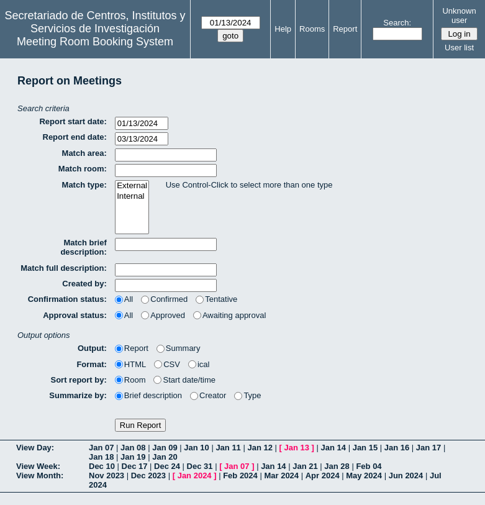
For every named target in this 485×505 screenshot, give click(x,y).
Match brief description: (83, 247)
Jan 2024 (195, 475)
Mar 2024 (281, 475)
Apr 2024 (323, 475)
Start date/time (184, 379)
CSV (167, 364)
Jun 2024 (406, 475)
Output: (92, 348)
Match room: (82, 168)
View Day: (35, 447)
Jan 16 (396, 447)
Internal (132, 196)
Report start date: (72, 121)
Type (247, 395)
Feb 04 (368, 466)
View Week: (38, 466)
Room (130, 379)
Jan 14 (333, 447)
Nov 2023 (106, 475)
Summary (178, 348)
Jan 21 (304, 466)
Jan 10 (196, 447)
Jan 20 (164, 457)
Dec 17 (135, 466)
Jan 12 (259, 447)
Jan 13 (296, 447)
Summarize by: (77, 395)
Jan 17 (428, 447)
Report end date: (75, 137)
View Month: (39, 475)
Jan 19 (132, 457)
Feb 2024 (240, 475)
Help (282, 29)
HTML (130, 364)
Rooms (312, 29)
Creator (208, 395)
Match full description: (63, 268)
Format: (91, 364)
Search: (397, 22)
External (132, 186)
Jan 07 (101, 447)
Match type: (84, 184)
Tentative (216, 299)
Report (345, 29)
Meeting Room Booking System (95, 41)
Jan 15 (365, 447)
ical (199, 364)
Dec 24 (167, 466)
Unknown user (459, 15)
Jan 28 (336, 466)
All (124, 299)
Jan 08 (132, 447)
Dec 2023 (148, 475)
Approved (163, 315)
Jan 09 (164, 447)
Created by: (84, 283)
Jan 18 (101, 457)
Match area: (84, 153)
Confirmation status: (67, 299)
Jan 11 (227, 447)
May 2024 (364, 475)
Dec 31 (200, 466)
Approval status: (75, 315)
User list (459, 47)
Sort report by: (79, 379)
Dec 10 (102, 466)
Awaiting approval (229, 315)
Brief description (148, 395)
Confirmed (164, 299)
